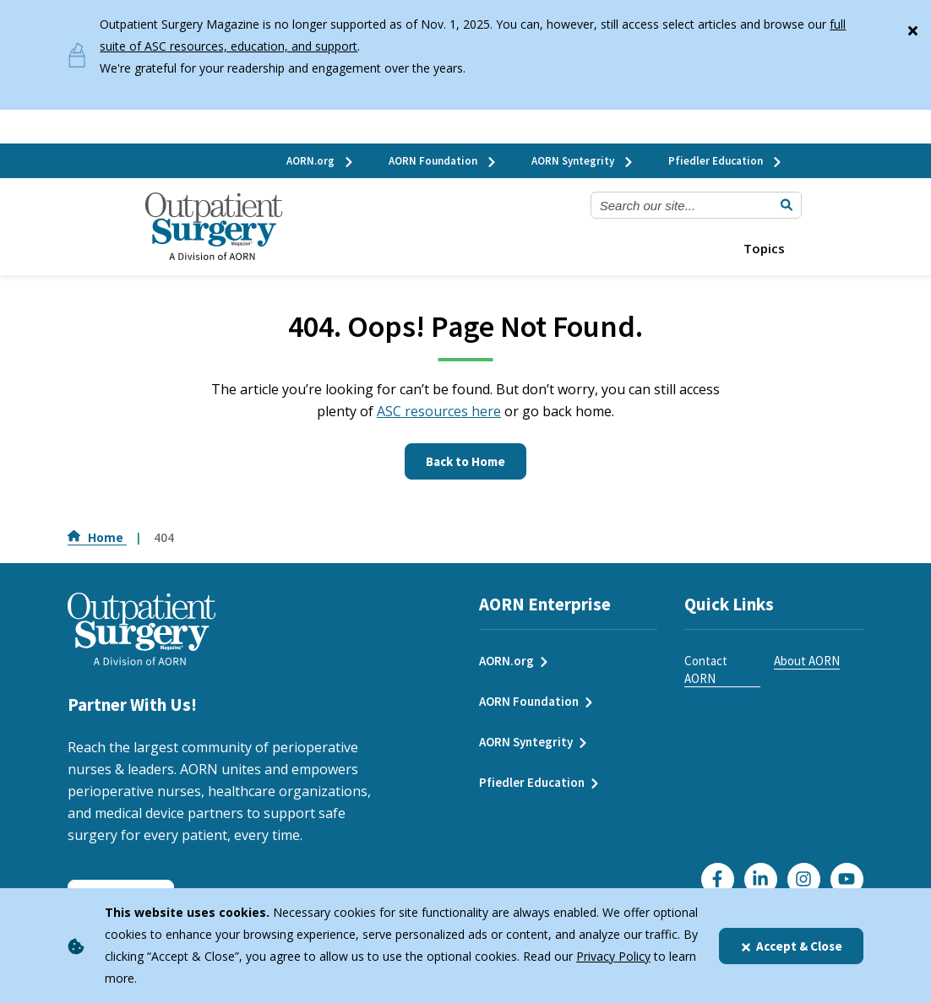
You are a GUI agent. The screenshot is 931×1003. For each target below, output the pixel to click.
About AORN (807, 661)
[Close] (912, 27)
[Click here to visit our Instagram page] (803, 879)
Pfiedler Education (725, 161)
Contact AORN (705, 669)
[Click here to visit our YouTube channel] (846, 879)
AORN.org (320, 161)
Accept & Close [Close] (791, 946)
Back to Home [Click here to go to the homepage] (465, 461)
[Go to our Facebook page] (717, 879)
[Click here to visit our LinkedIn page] (760, 879)
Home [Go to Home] (97, 537)
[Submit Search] (786, 205)
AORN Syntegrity (582, 161)
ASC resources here (439, 411)
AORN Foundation (443, 161)
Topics (764, 248)
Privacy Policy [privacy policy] (613, 956)
